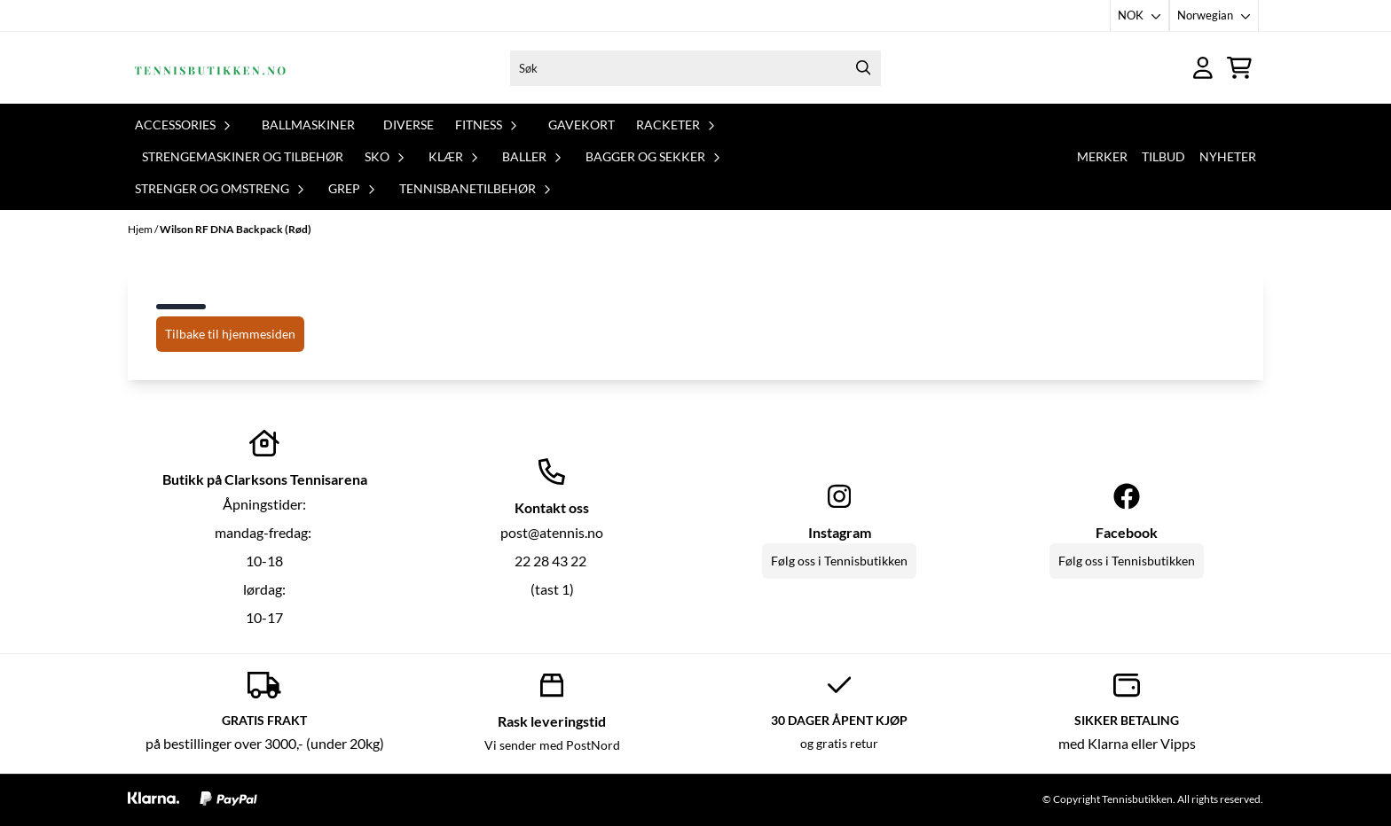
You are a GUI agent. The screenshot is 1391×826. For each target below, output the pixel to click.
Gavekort (581, 124)
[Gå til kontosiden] (1203, 68)
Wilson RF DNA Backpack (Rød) (235, 229)
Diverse (408, 124)
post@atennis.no (551, 532)
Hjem (141, 229)
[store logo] (210, 68)
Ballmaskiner (308, 124)
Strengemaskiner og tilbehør (242, 156)
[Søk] (695, 68)
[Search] (863, 68)
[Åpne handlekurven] (1239, 68)
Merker (1102, 156)
